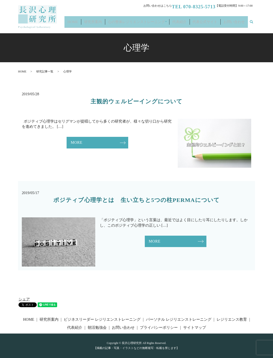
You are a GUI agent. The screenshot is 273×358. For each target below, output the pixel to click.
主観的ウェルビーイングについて (137, 101)
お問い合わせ (236, 24)
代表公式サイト (211, 24)
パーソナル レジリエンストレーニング (178, 319)
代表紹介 (189, 24)
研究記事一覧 (44, 71)
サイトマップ (194, 327)
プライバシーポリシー (159, 327)
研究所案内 (112, 24)
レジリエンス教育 (232, 319)
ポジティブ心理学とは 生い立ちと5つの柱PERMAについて (136, 200)
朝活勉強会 (97, 327)
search (254, 24)
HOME (95, 24)
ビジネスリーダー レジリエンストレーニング (102, 319)
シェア (24, 299)
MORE (76, 142)
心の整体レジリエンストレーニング (150, 24)
